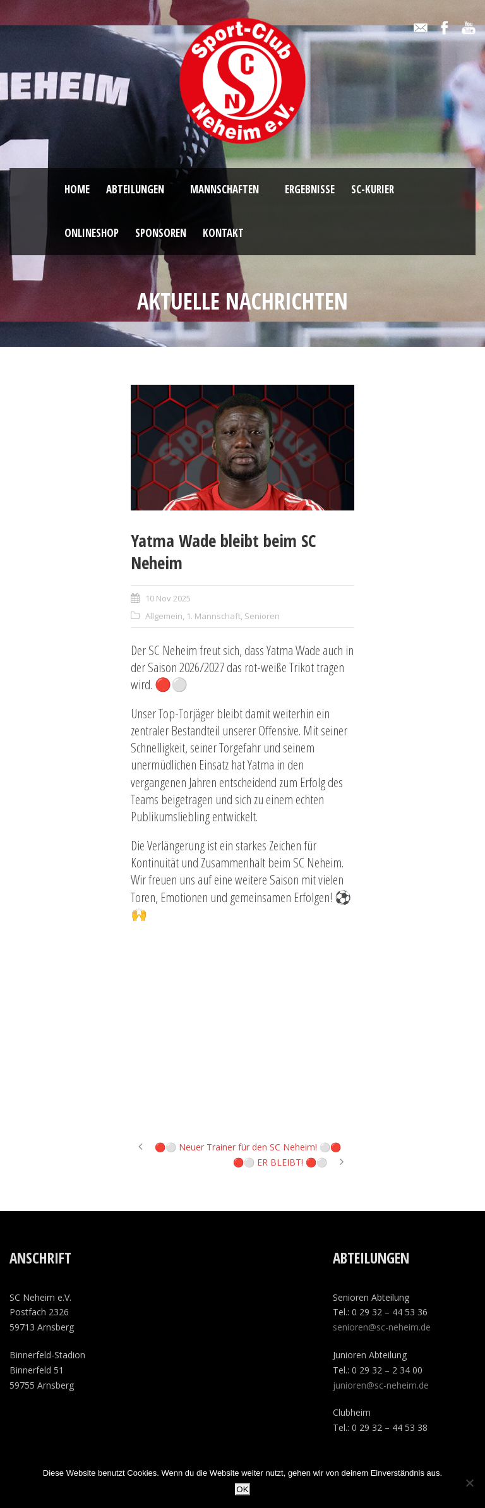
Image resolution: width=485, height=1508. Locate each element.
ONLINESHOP (91, 233)
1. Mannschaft (213, 616)
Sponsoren (160, 233)
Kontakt (223, 233)
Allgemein (164, 616)
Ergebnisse (310, 189)
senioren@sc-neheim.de (382, 1327)
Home (77, 189)
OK (242, 1489)
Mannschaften (224, 189)
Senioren (262, 616)
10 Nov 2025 (168, 598)
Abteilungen (135, 189)
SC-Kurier (372, 189)
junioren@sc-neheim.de (381, 1385)
